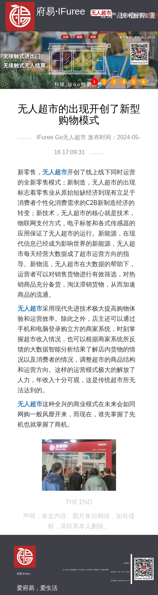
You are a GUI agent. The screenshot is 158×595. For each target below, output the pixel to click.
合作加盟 (133, 15)
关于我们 (153, 15)
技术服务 (123, 15)
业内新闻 (143, 15)
